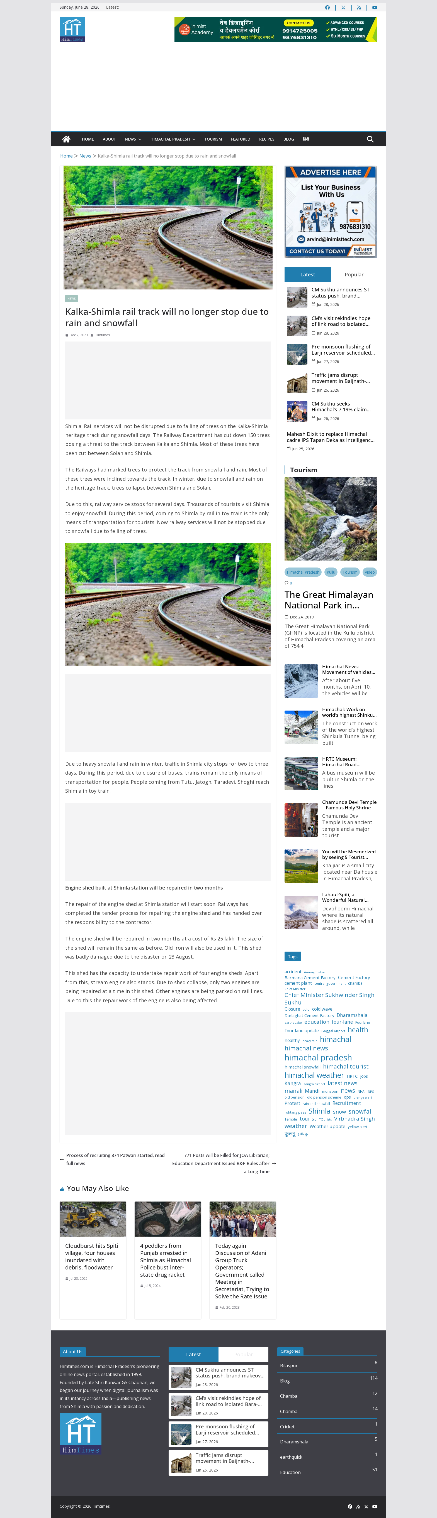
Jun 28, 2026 (328, 304)
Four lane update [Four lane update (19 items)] (302, 1035)
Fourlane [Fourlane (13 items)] (362, 1027)
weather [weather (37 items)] (296, 1130)
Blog (288, 139)
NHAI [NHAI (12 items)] (361, 1096)
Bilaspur (289, 1365)
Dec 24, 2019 (302, 617)
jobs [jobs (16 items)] (364, 1081)
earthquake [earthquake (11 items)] (293, 1027)
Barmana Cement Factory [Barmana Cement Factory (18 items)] (310, 982)
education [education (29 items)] (316, 1026)
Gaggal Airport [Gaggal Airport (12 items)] (333, 1036)
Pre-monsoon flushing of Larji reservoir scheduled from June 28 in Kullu (341, 350)
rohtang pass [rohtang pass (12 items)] (295, 1117)
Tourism (213, 139)
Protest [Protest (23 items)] (292, 1108)
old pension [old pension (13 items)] (295, 1102)
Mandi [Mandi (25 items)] (312, 1095)
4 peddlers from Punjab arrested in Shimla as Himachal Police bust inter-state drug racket (165, 1260)
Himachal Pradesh (170, 139)
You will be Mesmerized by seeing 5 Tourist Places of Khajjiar (348, 858)
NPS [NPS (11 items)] (371, 1096)
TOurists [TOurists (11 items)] (325, 1124)
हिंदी (306, 139)
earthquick (291, 1457)
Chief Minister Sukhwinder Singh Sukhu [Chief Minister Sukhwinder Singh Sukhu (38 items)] (330, 1003)
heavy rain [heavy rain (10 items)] (309, 1046)
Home (88, 139)
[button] (139, 139)
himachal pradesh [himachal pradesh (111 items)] (318, 1062)
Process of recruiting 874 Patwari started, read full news (112, 1159)
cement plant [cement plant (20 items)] (298, 988)
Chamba (288, 1396)
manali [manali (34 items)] (293, 1095)
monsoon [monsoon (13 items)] (330, 1096)
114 (373, 1378)
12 (374, 1393)
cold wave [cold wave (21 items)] (322, 1014)
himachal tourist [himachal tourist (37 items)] (346, 1071)
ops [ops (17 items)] (347, 1101)
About (109, 139)
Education (290, 1472)
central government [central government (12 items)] (330, 988)
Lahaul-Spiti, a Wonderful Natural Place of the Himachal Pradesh (348, 902)
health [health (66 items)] (358, 1034)
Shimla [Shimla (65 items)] (320, 1115)
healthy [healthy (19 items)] (292, 1045)
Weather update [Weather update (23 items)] (327, 1131)
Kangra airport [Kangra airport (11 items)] (314, 1089)
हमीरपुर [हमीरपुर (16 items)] (303, 1138)
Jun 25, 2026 (303, 448)
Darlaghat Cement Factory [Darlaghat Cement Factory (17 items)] (309, 1020)
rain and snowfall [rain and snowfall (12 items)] (316, 1108)
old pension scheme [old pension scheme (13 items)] (324, 1102)
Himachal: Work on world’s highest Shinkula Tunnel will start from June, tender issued (349, 713)
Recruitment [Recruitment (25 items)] (346, 1107)
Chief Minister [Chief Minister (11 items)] (295, 993)
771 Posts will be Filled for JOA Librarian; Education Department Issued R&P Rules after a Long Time (224, 1163)
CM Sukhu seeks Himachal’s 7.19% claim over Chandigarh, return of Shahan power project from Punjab (343, 407)
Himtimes (102, 335)
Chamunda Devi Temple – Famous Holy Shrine (349, 808)
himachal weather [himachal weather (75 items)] (314, 1079)
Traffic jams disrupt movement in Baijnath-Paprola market (339, 378)
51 (374, 1470)
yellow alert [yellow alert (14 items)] (357, 1131)
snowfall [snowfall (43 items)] (361, 1116)
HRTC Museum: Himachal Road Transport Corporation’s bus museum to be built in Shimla (348, 764)
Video (370, 572)
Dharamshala (294, 1442)
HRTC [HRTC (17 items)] (352, 1081)
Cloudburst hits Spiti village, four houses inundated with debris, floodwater (91, 1256)
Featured (240, 139)
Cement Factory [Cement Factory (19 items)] (354, 982)
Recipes (267, 139)
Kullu (331, 572)
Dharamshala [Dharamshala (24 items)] (352, 1020)
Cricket (287, 1427)
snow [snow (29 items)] (339, 1116)
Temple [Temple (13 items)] (291, 1124)
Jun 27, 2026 (328, 361)
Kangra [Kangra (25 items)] (293, 1088)
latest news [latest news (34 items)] (343, 1088)
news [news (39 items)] (348, 1095)
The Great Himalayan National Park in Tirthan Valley (329, 600)
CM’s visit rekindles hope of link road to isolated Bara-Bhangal (341, 321)
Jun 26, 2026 (328, 390)
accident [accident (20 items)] (293, 976)
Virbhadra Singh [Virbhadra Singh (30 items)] (354, 1123)
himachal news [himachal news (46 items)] (306, 1053)
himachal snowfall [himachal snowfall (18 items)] (303, 1071)
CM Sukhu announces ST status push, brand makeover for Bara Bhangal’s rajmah (341, 293)
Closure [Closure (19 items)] (292, 1013)
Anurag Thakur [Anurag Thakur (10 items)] (314, 977)
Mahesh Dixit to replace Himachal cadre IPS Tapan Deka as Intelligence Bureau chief (330, 437)
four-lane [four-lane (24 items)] (342, 1026)
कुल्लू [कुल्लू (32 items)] (290, 1137)
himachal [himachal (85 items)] (335, 1044)
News (130, 139)
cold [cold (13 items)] (306, 1014)
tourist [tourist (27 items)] (308, 1123)
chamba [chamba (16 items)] (355, 988)
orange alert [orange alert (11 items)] (362, 1102)
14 (374, 1409)
